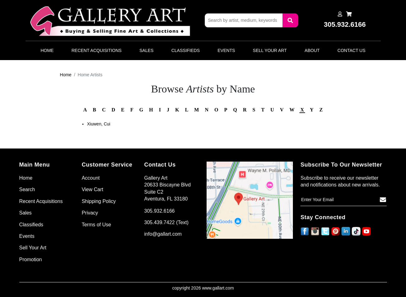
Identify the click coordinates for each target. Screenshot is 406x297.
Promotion (30, 259)
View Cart (92, 189)
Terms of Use (96, 224)
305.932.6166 (159, 211)
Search (27, 189)
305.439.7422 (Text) (166, 222)
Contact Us (351, 50)
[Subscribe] (383, 200)
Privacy (90, 212)
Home (47, 50)
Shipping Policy (99, 201)
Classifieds (185, 50)
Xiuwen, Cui (98, 123)
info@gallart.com (163, 234)
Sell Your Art (270, 50)
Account (91, 178)
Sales (147, 50)
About (312, 50)
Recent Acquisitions (96, 50)
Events (226, 50)
